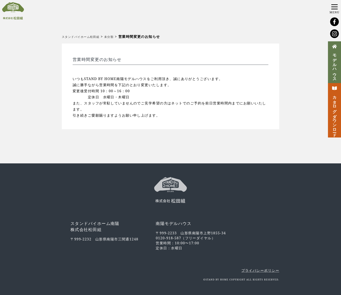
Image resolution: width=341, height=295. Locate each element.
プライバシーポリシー (260, 270)
